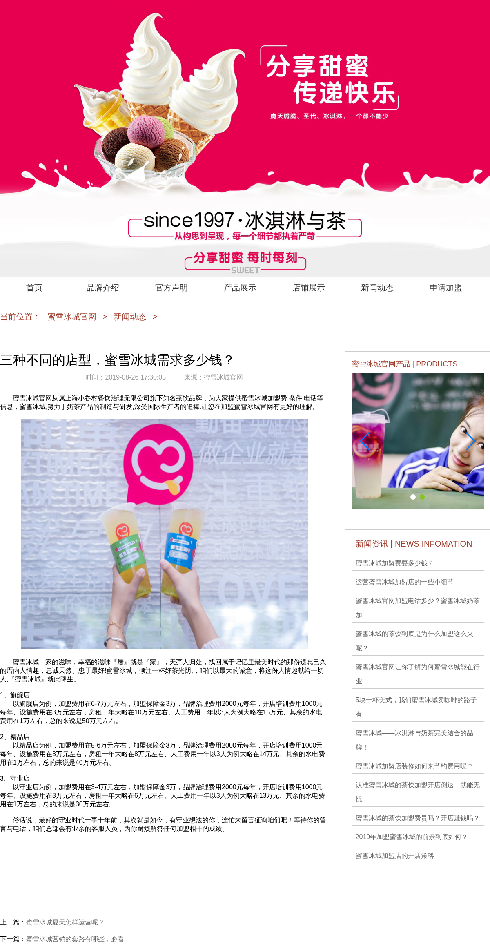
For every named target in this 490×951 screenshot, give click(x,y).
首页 (34, 287)
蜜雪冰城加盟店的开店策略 (395, 855)
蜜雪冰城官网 (71, 316)
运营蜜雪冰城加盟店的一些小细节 (405, 581)
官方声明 (171, 287)
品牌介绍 (103, 287)
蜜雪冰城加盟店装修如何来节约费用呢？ (414, 766)
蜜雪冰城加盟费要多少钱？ (395, 563)
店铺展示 (308, 287)
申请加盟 (446, 287)
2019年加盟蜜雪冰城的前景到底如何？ (412, 836)
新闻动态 (377, 287)
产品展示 (240, 287)
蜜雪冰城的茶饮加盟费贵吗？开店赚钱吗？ (418, 818)
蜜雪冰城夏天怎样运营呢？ (65, 922)
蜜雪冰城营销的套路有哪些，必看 (75, 938)
